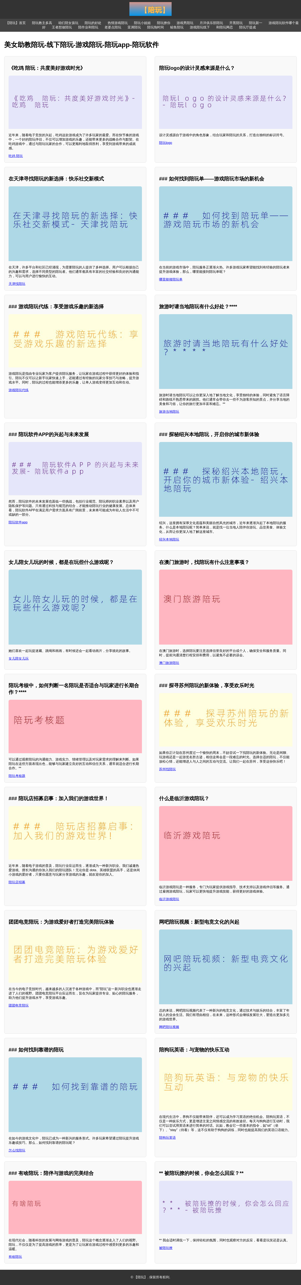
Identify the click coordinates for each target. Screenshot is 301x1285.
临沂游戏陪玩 (169, 899)
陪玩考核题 (17, 776)
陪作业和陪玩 (88, 27)
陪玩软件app (18, 522)
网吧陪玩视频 (169, 1027)
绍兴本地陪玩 (169, 539)
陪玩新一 (255, 23)
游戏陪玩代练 (19, 390)
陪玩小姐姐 (142, 23)
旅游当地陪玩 (169, 411)
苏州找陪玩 (167, 769)
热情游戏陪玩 (118, 23)
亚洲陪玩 (134, 27)
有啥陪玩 (15, 1256)
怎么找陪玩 (17, 1150)
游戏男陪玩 (185, 23)
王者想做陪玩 (62, 27)
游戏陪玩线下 (200, 27)
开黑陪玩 (236, 23)
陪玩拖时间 (155, 27)
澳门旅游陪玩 (169, 663)
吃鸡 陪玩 (16, 156)
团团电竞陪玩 (19, 1005)
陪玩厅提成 (247, 27)
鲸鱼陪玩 (177, 27)
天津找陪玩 (17, 284)
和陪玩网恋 (224, 27)
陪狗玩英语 (167, 1137)
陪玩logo (165, 143)
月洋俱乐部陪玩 (211, 23)
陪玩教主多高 (42, 23)
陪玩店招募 (17, 882)
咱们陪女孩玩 (68, 23)
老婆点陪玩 (113, 27)
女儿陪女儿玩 (19, 658)
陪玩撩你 (163, 23)
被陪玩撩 (165, 1248)
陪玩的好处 (93, 23)
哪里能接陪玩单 (170, 279)
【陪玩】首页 (16, 23)
